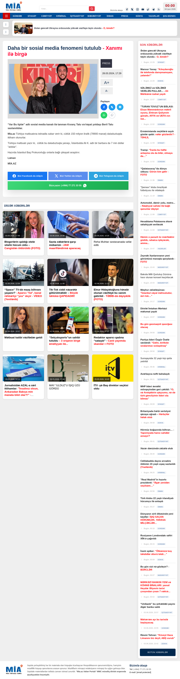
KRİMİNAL (61, 16)
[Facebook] (127, 9)
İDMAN (110, 16)
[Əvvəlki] (6, 24)
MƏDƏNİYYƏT (94, 16)
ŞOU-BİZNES (169, 16)
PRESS (124, 16)
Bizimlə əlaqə (116, 10)
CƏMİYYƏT (46, 16)
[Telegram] (153, 9)
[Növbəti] (6, 32)
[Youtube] (143, 9)
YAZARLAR (154, 16)
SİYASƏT (32, 16)
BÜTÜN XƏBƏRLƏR (158, 652)
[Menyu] (6, 16)
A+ (106, 82)
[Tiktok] (148, 9)
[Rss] (159, 9)
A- (106, 90)
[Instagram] (137, 9)
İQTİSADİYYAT (77, 16)
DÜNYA (139, 16)
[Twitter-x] (132, 9)
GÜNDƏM (17, 16)
